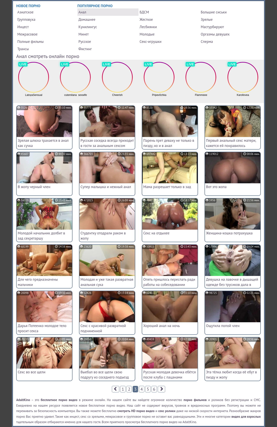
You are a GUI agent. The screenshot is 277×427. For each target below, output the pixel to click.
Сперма (207, 41)
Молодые (147, 34)
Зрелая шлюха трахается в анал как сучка (43, 143)
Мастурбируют (212, 26)
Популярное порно (95, 5)
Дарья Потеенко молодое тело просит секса (42, 328)
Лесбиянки (148, 26)
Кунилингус (88, 26)
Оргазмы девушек (215, 34)
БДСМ (144, 12)
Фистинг (85, 49)
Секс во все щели (31, 372)
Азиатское (25, 12)
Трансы (23, 49)
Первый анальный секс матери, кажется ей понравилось (231, 143)
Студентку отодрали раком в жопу (103, 236)
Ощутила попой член (223, 325)
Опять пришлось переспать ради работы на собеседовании (169, 282)
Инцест (23, 26)
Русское (85, 41)
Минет (84, 34)
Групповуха (26, 19)
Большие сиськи (214, 12)
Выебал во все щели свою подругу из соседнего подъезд (105, 375)
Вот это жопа (216, 186)
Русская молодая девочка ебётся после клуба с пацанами (169, 375)
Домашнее (87, 19)
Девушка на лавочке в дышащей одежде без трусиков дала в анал (232, 284)
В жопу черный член (34, 186)
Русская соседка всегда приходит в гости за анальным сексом (107, 143)
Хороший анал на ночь (161, 325)
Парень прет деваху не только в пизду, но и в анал (168, 143)
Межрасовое (27, 34)
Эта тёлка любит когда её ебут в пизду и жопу (231, 375)
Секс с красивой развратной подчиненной (103, 328)
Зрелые (207, 19)
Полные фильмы (30, 41)
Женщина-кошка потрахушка (229, 233)
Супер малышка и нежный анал (106, 186)
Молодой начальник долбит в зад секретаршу (41, 236)
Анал (82, 12)
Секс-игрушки (150, 41)
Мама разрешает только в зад (167, 186)
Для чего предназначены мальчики (38, 282)
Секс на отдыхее (156, 233)
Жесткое (146, 19)
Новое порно (28, 5)
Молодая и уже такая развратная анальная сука (107, 282)
